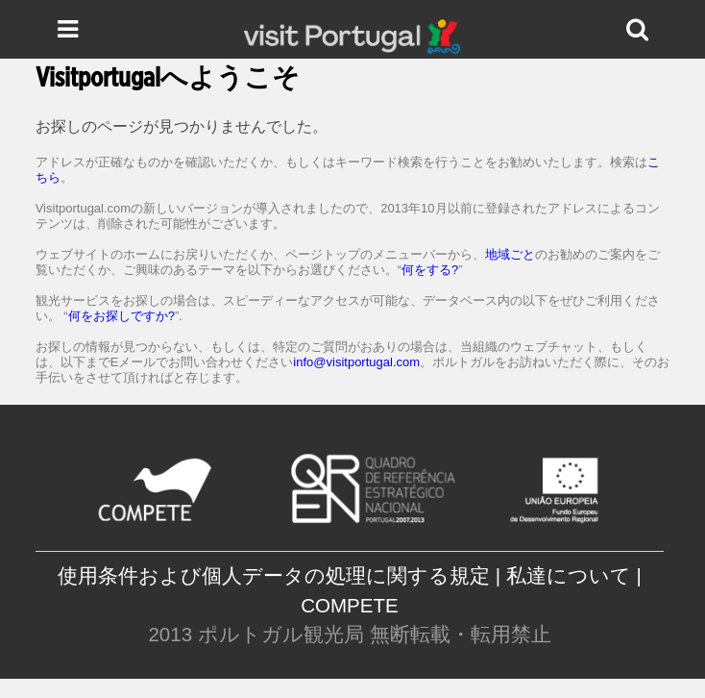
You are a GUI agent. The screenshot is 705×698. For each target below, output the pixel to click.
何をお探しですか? (121, 316)
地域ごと (510, 254)
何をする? (429, 269)
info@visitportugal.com (356, 362)
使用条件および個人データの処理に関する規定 (274, 575)
